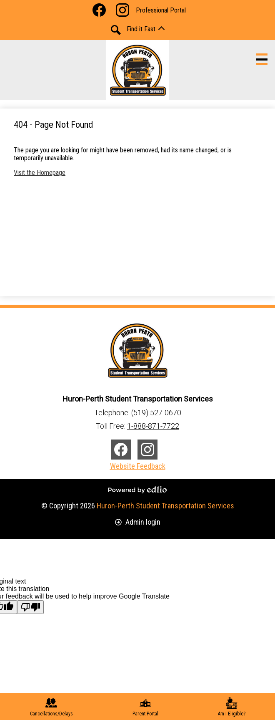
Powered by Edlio (137, 489)
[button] (146, 29)
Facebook (99, 11)
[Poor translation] (30, 607)
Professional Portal (161, 10)
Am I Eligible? (231, 707)
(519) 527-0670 (156, 412)
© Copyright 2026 (137, 505)
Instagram (122, 11)
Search (116, 30)
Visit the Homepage (39, 173)
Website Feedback (137, 466)
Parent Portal (145, 707)
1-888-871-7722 (153, 426)
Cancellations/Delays (51, 707)
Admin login (137, 522)
